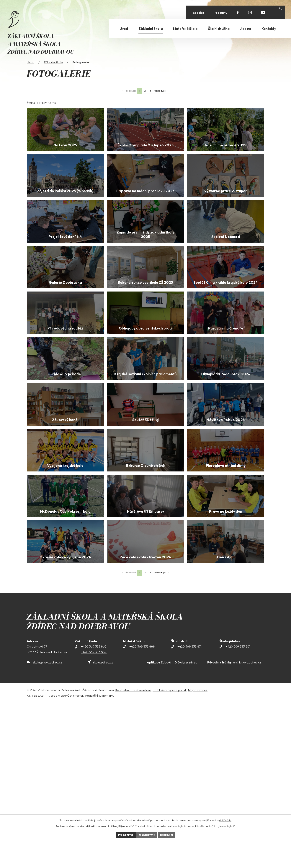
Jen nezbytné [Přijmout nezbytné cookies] (147, 834)
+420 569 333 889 (94, 790)
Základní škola (53, 71)
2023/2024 (48, 111)
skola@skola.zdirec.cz (47, 800)
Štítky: (31, 111)
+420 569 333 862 (93, 785)
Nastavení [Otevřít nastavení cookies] (167, 834)
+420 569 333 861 (238, 785)
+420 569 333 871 (189, 785)
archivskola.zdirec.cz (234, 800)
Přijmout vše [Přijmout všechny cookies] (124, 834)
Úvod (30, 71)
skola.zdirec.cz (103, 800)
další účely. (225, 820)
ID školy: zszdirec (172, 800)
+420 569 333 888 (142, 785)
